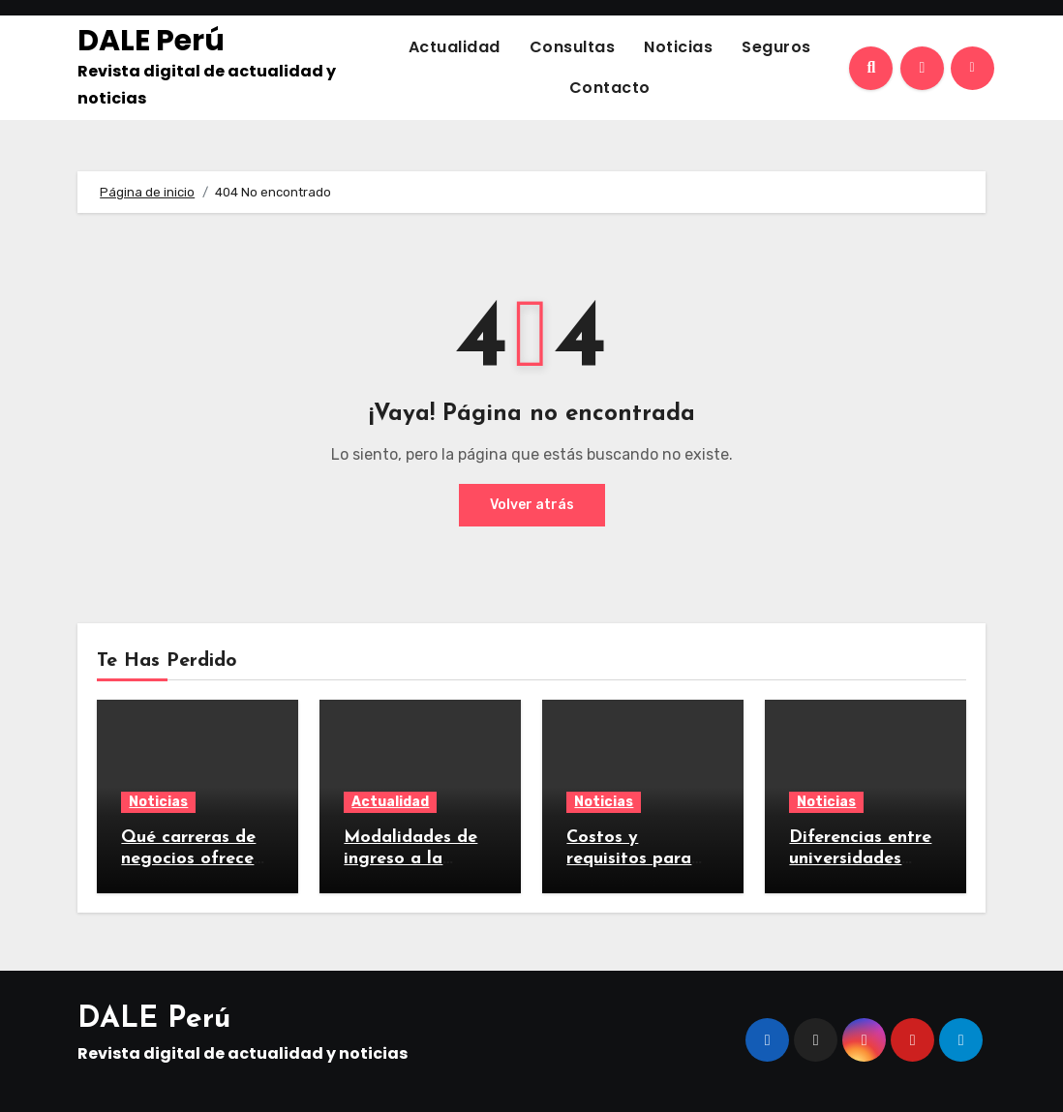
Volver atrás (532, 504)
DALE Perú (151, 40)
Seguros (776, 47)
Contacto (610, 87)
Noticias (678, 47)
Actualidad (455, 47)
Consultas (573, 47)
